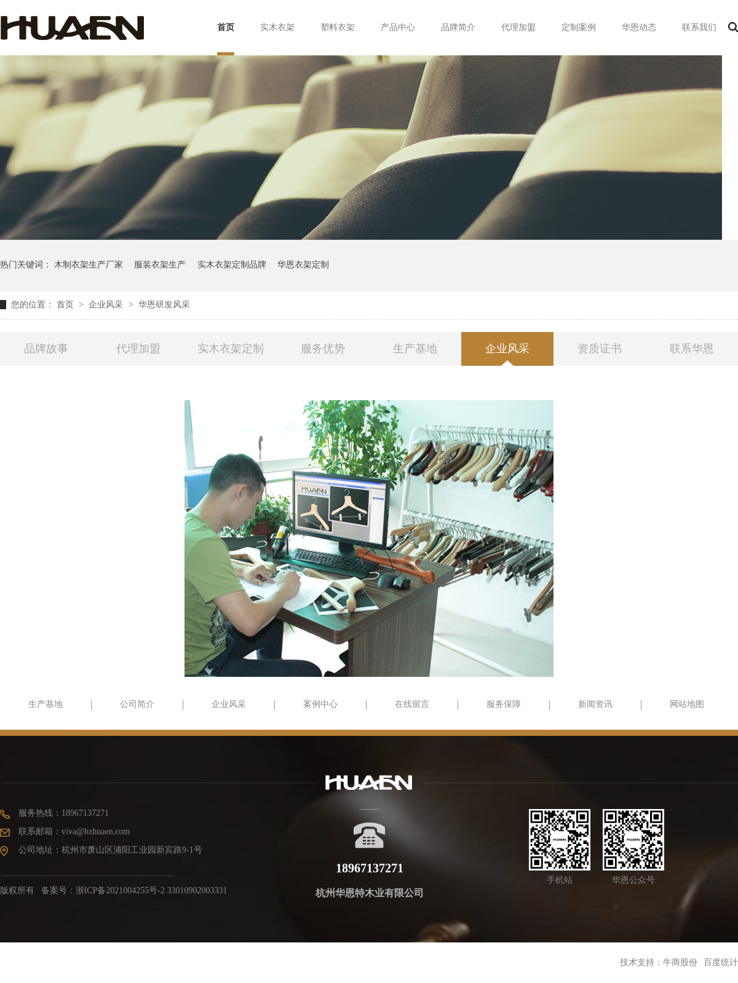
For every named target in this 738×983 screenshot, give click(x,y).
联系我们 (699, 27)
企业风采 (107, 304)
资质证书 (599, 348)
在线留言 (412, 704)
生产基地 (415, 348)
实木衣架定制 (230, 348)
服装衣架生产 (160, 264)
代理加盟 (518, 27)
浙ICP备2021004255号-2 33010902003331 (152, 890)
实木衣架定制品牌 (231, 264)
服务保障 (503, 704)
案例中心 (320, 704)
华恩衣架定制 (303, 264)
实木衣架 (277, 27)
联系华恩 (692, 348)
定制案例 (578, 27)
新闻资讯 (595, 704)
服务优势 (323, 348)
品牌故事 (46, 348)
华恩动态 (639, 27)
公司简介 (137, 704)
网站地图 (687, 704)
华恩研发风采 (164, 304)
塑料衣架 (337, 27)
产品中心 (398, 27)
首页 (225, 27)
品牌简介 (458, 27)
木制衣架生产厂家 (88, 264)
